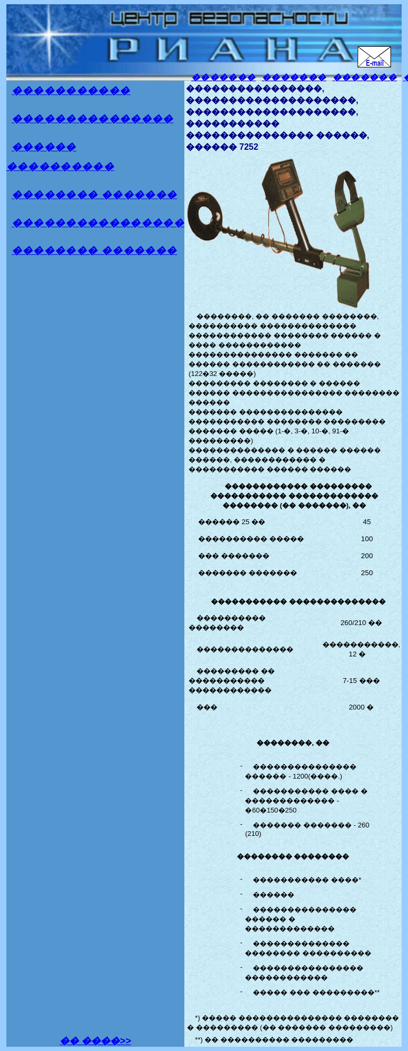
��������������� (93, 118)
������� (223, 77)
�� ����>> (95, 1041)
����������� (71, 90)
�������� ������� (94, 194)
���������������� (98, 222)
